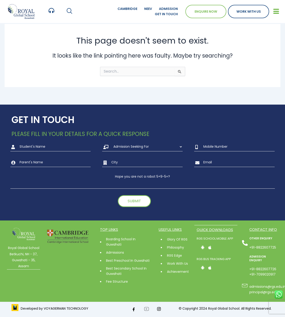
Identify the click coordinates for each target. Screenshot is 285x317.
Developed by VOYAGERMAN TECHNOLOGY (54, 308)
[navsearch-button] (69, 11)
